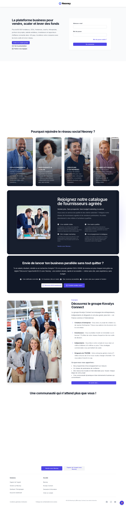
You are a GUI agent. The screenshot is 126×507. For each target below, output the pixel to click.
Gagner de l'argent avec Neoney (74, 468)
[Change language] (122, 503)
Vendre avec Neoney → (64, 246)
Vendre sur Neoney (15, 485)
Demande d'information (50, 489)
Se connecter (90, 44)
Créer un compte (48, 493)
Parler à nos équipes (19, 49)
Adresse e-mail (77, 23)
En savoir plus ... (94, 383)
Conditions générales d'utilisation (18, 502)
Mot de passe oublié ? (100, 39)
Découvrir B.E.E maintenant (51, 285)
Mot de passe (77, 31)
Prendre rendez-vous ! (74, 285)
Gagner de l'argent (15, 482)
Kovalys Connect (48, 485)
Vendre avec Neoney (51, 468)
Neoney (45, 482)
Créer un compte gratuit (20, 42)
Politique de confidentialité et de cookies (46, 502)
